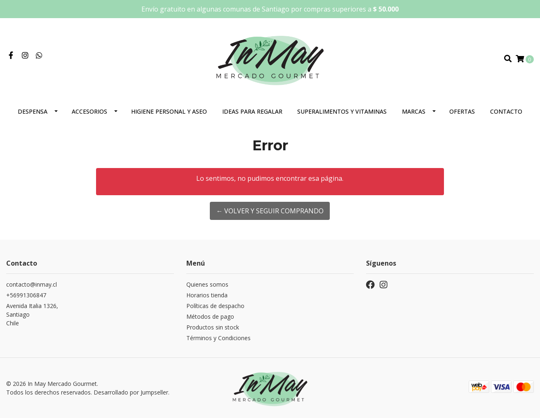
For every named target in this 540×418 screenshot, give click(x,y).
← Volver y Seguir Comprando (270, 210)
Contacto (506, 111)
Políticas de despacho (215, 306)
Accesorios (89, 111)
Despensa (32, 111)
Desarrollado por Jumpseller (131, 392)
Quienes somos (207, 284)
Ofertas (462, 111)
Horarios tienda (207, 295)
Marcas (413, 111)
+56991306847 (26, 295)
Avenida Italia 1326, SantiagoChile (32, 314)
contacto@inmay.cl (31, 284)
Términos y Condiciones (218, 338)
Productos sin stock (212, 327)
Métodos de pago (210, 316)
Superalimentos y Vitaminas (342, 111)
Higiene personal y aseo (169, 111)
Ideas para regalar (252, 111)
